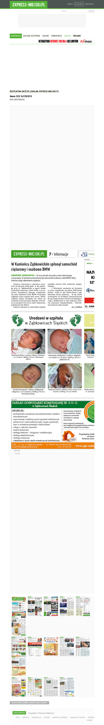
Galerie (45, 36)
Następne (15, 525)
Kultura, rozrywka (31, 36)
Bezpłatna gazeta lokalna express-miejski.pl (34, 91)
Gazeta (67, 36)
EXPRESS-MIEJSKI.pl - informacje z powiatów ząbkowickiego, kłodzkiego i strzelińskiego (28, 4)
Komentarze (56, 36)
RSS (18, 717)
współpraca (36, 717)
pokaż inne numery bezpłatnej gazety (29, 703)
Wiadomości (16, 36)
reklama (25, 717)
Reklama (77, 36)
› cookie (63, 11)
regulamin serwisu (77, 717)
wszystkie (79, 4)
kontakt (47, 717)
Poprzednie (15, 182)
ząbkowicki (89, 4)
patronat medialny (59, 717)
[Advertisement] (52, 68)
